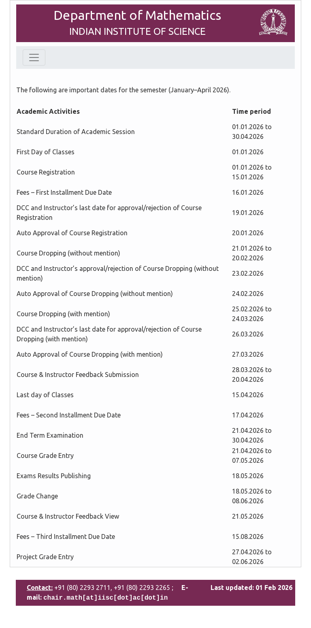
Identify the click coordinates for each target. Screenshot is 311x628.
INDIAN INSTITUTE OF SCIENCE (137, 31)
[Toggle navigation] (34, 57)
